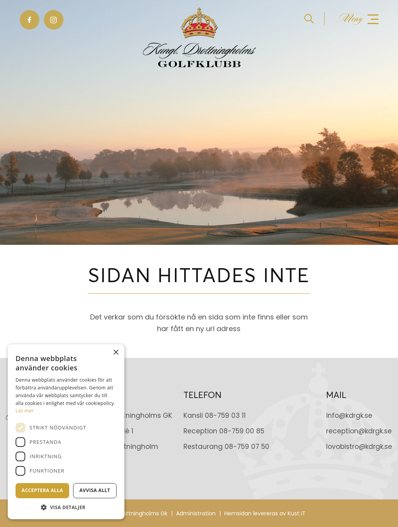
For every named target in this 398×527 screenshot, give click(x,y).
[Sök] (309, 18)
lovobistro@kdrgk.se (359, 446)
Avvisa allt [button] (94, 490)
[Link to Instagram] (53, 20)
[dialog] (66, 431)
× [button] (116, 353)
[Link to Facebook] (29, 20)
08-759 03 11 (225, 415)
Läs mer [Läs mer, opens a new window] (25, 410)
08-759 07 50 (247, 446)
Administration (196, 513)
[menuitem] (314, 18)
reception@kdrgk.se (359, 431)
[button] (66, 507)
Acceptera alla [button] (42, 490)
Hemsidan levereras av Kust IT (264, 513)
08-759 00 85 (241, 431)
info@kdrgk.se (349, 415)
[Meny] (358, 19)
